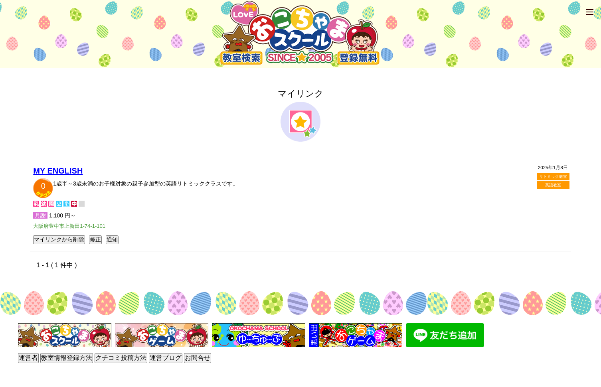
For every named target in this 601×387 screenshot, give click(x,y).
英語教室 (553, 185)
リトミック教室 (553, 176)
